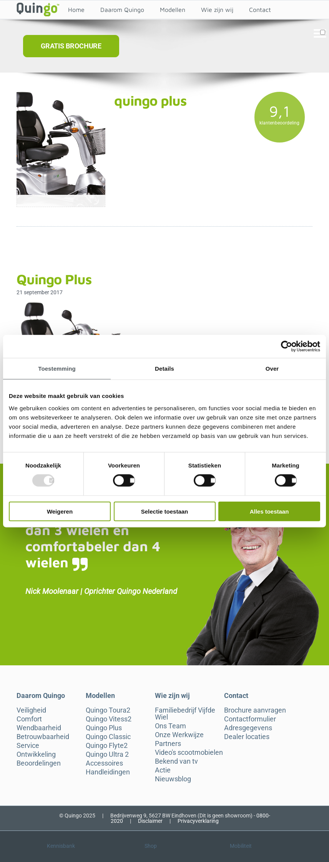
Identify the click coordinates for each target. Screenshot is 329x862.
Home (76, 9)
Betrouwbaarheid (43, 736)
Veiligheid (31, 710)
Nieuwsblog (173, 779)
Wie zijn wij (217, 9)
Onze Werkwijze (179, 734)
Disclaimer (150, 821)
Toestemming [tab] (57, 368)
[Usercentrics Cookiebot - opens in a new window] (286, 346)
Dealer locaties (246, 736)
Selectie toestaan (164, 511)
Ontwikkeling (36, 754)
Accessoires (104, 763)
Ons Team (170, 726)
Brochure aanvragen (255, 710)
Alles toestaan (269, 511)
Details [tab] (164, 368)
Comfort (29, 719)
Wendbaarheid (39, 727)
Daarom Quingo (122, 9)
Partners (168, 743)
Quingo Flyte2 (107, 745)
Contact (260, 9)
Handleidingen (108, 772)
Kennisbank (61, 846)
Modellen (172, 9)
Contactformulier (250, 719)
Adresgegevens (248, 727)
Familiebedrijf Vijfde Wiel (185, 714)
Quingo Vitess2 (108, 719)
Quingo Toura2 (108, 710)
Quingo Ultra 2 (107, 754)
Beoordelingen (39, 763)
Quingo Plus (104, 727)
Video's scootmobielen (189, 752)
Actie (163, 770)
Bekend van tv (176, 761)
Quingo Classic (108, 736)
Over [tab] (272, 368)
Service (28, 745)
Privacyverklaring (198, 821)
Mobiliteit (241, 846)
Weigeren (60, 511)
